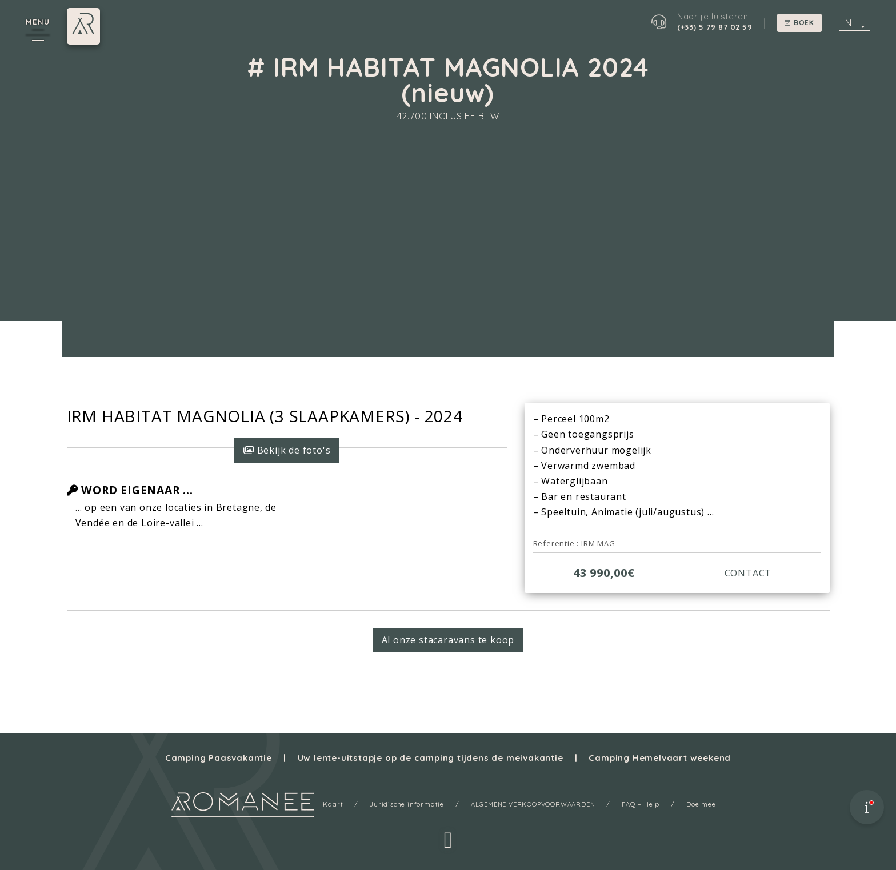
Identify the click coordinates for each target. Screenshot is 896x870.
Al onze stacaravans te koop (448, 640)
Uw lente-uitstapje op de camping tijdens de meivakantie (430, 757)
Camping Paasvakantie (218, 757)
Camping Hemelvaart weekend (660, 757)
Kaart (333, 804)
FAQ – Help (640, 804)
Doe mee (701, 804)
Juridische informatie (407, 804)
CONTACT (748, 573)
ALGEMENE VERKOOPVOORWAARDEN (533, 804)
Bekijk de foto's (287, 450)
